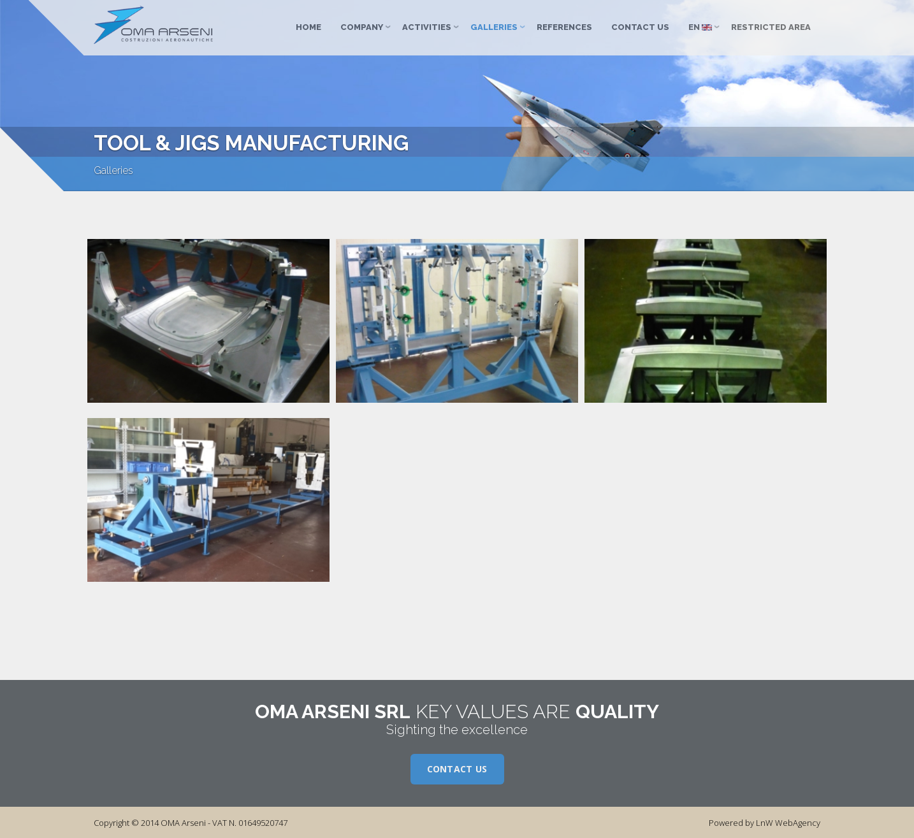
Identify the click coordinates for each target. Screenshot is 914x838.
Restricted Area (771, 27)
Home (308, 27)
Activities (426, 27)
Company (361, 27)
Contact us (640, 27)
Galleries (494, 27)
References (564, 27)
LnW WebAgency (788, 822)
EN (700, 27)
